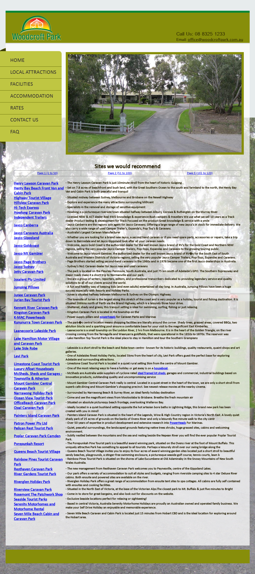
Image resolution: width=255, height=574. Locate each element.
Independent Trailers (30, 218)
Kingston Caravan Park (31, 313)
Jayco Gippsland (26, 238)
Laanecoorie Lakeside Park (35, 331)
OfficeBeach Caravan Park (34, 403)
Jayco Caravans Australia (33, 233)
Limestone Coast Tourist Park (37, 364)
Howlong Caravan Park (32, 213)
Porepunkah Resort (29, 444)
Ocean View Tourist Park (33, 398)
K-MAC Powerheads (29, 318)
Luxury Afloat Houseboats (34, 369)
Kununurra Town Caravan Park (38, 322)
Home (17, 60)
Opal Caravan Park (29, 408)
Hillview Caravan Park (31, 203)
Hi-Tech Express (26, 208)
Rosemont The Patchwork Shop (38, 495)
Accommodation (31, 96)
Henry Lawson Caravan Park (36, 183)
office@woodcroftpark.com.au (215, 39)
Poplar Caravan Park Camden (37, 436)
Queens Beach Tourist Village (37, 452)
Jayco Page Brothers (30, 262)
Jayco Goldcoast (26, 246)
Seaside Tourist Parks (30, 499)
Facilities (21, 84)
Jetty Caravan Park (28, 272)
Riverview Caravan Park (33, 490)
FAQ (14, 132)
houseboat (161, 368)
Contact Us (24, 120)
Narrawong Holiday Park (33, 393)
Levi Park (21, 356)
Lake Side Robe (26, 349)
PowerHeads (178, 423)
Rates (17, 108)
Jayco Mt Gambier (28, 254)
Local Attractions (33, 72)
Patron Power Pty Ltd (30, 424)
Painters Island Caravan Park (36, 416)
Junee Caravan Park (29, 295)
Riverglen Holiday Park (32, 482)
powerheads (107, 317)
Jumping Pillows (26, 287)
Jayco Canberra (26, 225)
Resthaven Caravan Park (33, 469)
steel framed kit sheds (151, 373)
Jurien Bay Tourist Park (32, 300)
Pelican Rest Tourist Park (33, 428)
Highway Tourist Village (32, 198)
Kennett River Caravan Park (35, 308)
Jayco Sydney (24, 267)
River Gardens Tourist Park (35, 474)
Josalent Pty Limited (29, 280)
